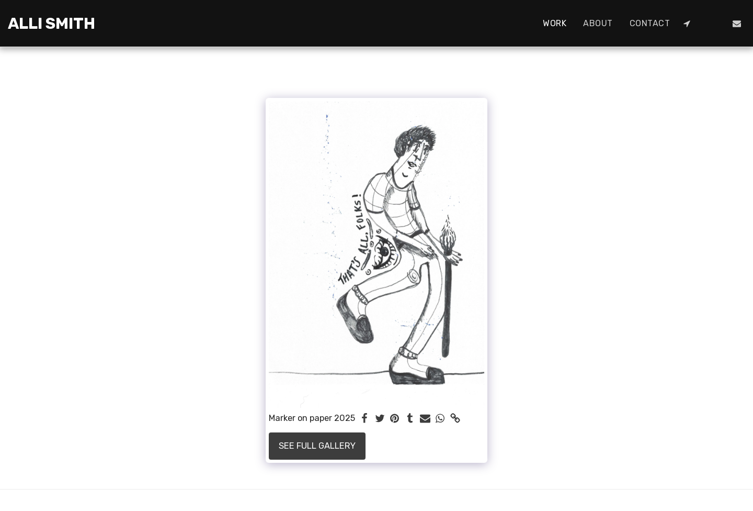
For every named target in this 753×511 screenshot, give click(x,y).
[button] (686, 23)
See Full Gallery (317, 446)
